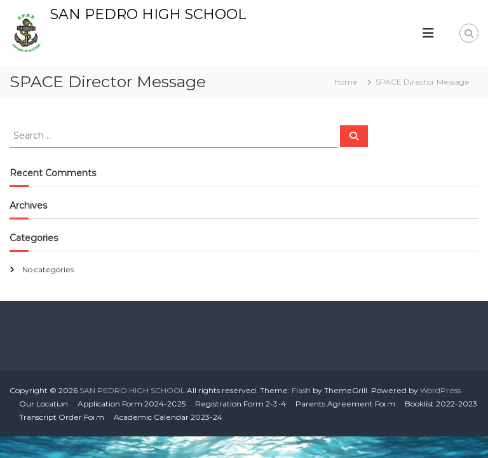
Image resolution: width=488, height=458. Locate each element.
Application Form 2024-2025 (132, 403)
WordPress (440, 390)
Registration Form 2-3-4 (240, 403)
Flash (301, 390)
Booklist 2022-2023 (441, 403)
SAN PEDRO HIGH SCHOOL (148, 14)
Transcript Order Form (61, 417)
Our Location (43, 403)
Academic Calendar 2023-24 (168, 417)
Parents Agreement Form (345, 403)
